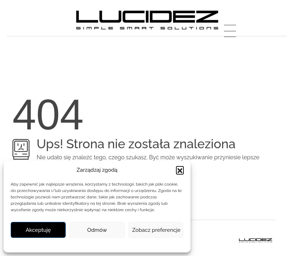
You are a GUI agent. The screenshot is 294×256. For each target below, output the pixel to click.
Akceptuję (38, 230)
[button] (179, 170)
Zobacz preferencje (156, 230)
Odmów (97, 230)
